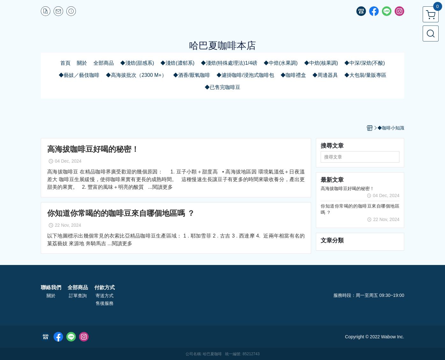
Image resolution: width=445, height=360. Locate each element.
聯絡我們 (51, 287)
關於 (51, 295)
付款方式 (104, 287)
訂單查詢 (78, 295)
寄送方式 (104, 295)
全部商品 (78, 287)
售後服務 (104, 303)
